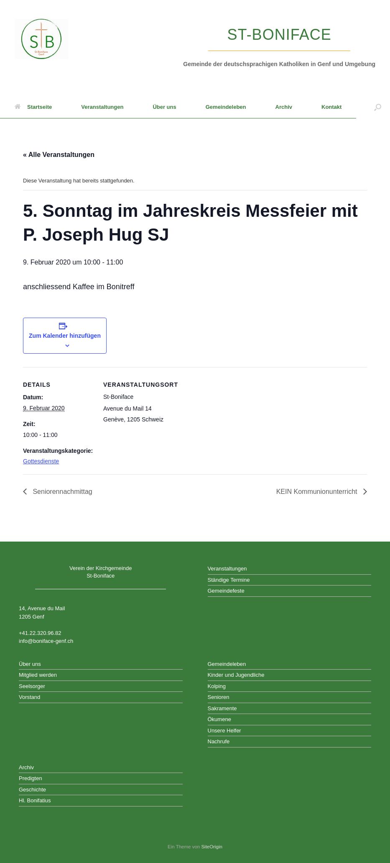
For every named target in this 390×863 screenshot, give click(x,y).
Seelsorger (32, 686)
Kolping (217, 686)
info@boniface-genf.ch (46, 641)
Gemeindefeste (226, 591)
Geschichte (32, 789)
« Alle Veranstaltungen (58, 154)
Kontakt (331, 107)
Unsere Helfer (224, 730)
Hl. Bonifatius (35, 800)
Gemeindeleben (226, 107)
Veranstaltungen (102, 107)
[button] (377, 107)
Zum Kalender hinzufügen (65, 335)
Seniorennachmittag (61, 491)
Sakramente (222, 708)
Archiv (283, 107)
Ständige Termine (229, 580)
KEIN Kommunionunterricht (317, 491)
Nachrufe (219, 741)
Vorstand (29, 697)
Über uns (164, 107)
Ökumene (219, 719)
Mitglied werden (38, 675)
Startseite (33, 107)
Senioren (218, 697)
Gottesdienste (41, 461)
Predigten (30, 778)
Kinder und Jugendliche (236, 675)
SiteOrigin (211, 846)
